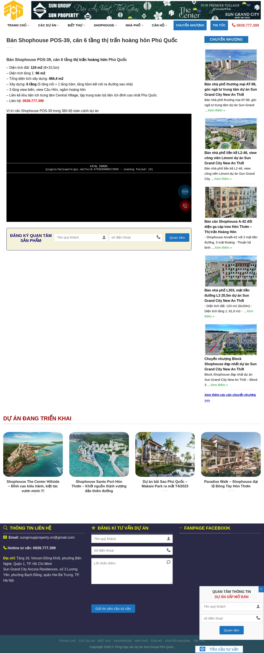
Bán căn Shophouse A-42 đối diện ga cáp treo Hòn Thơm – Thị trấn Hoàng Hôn (228, 227)
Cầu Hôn (51, 89)
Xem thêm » (216, 110)
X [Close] (261, 589)
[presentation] (124, 595)
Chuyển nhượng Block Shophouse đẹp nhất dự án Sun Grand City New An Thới (230, 364)
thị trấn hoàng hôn (90, 60)
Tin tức (219, 25)
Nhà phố (134, 25)
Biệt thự (76, 25)
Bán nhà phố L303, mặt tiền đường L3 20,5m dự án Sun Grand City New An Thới (226, 295)
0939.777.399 (245, 25)
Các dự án (48, 25)
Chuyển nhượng (190, 25)
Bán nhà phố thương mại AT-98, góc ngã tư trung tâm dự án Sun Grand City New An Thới (230, 89)
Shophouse (105, 25)
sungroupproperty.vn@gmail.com (48, 537)
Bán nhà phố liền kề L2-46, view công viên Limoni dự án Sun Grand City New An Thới (230, 158)
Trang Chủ (18, 25)
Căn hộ (159, 25)
